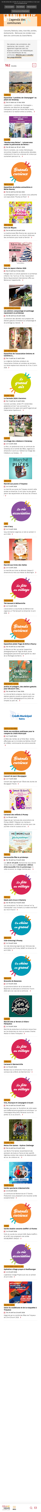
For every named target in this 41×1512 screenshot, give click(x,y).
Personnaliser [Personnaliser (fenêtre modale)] (31, 6)
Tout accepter (9, 6)
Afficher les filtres (34, 65)
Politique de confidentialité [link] (20, 11)
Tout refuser (20, 6)
